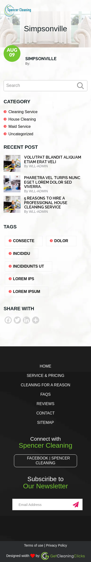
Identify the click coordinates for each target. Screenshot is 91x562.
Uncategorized (20, 134)
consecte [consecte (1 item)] (23, 241)
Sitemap (45, 422)
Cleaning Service (23, 112)
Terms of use (33, 545)
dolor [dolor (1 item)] (61, 241)
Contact (45, 413)
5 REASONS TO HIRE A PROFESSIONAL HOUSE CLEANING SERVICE (45, 202)
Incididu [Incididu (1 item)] (21, 254)
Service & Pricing (45, 376)
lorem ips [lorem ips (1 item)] (23, 279)
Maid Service (19, 126)
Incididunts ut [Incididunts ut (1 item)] (28, 266)
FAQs (45, 394)
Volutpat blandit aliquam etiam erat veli (52, 159)
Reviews (45, 404)
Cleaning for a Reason (45, 385)
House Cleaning (22, 119)
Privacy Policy (56, 545)
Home (45, 366)
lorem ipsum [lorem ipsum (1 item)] (26, 292)
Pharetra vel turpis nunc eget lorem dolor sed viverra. (52, 182)
